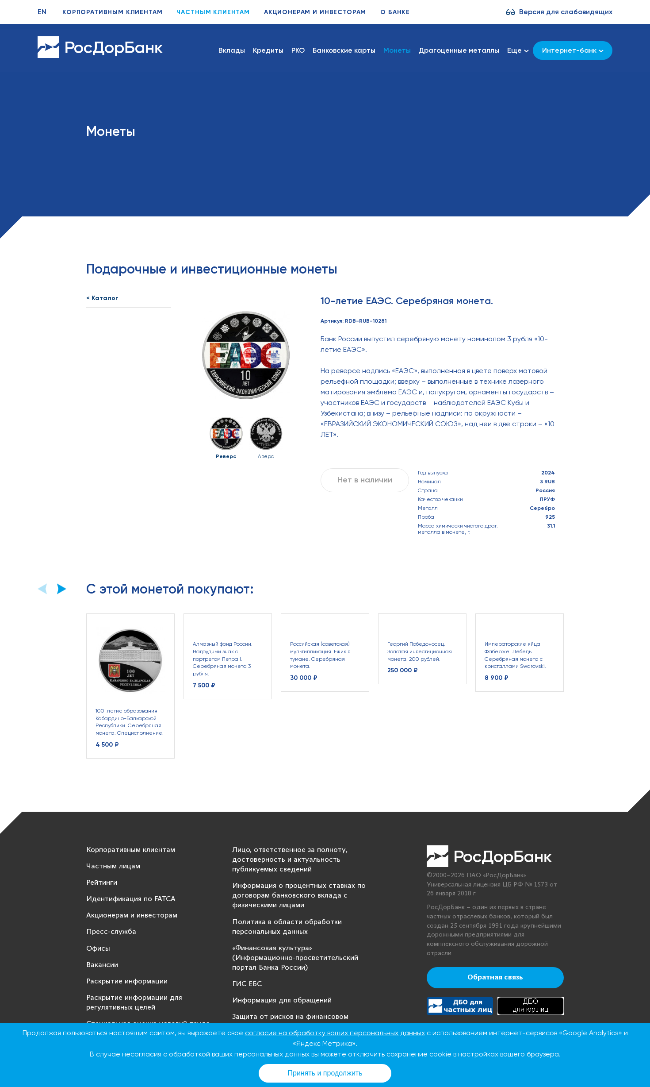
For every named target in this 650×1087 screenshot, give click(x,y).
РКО (298, 50)
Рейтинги (101, 883)
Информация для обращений (282, 1000)
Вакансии (102, 965)
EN (42, 12)
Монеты (397, 50)
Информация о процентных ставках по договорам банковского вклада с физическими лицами (299, 895)
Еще (518, 50)
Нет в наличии (364, 480)
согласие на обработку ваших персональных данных (335, 1033)
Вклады (231, 50)
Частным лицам (113, 866)
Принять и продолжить (325, 1073)
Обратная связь (495, 977)
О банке (395, 12)
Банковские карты (344, 50)
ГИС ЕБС (247, 984)
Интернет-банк (573, 50)
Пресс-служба (111, 932)
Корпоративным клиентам (112, 12)
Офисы (98, 948)
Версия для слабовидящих (565, 12)
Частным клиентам (212, 12)
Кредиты (268, 50)
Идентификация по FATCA (131, 899)
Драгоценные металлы (459, 50)
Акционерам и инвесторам (315, 12)
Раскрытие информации (127, 981)
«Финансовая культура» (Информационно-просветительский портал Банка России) (295, 957)
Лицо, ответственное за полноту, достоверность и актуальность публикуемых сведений (290, 859)
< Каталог (102, 298)
